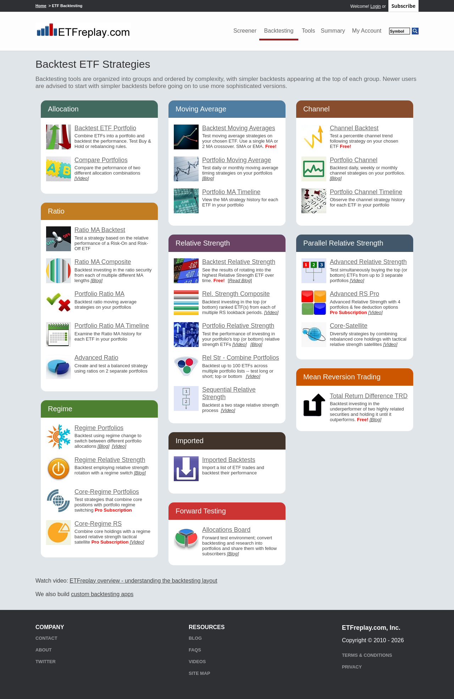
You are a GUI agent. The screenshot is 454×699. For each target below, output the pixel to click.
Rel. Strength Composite (236, 293)
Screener (244, 31)
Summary (333, 31)
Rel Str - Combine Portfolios (240, 357)
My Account (367, 31)
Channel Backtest (354, 128)
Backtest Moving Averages (238, 128)
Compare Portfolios (101, 160)
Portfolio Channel (353, 160)
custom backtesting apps (102, 594)
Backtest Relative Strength (238, 261)
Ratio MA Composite (102, 261)
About (43, 650)
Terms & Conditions (367, 655)
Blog (195, 638)
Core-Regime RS (98, 523)
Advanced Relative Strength (368, 261)
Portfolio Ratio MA (99, 293)
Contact (46, 638)
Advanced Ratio (96, 357)
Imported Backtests (228, 459)
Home (40, 6)
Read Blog (240, 280)
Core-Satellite (348, 325)
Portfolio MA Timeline (231, 192)
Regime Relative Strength (109, 459)
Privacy (352, 667)
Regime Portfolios (98, 427)
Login (375, 6)
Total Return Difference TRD (369, 396)
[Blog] (97, 280)
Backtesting (279, 31)
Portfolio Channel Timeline (366, 192)
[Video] (81, 178)
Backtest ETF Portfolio (105, 128)
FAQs (195, 650)
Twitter (45, 661)
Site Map (199, 673)
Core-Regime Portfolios (106, 491)
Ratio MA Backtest (99, 229)
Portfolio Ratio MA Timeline (111, 325)
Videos (197, 661)
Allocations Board (226, 529)
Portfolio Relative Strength (238, 325)
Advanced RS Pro (354, 293)
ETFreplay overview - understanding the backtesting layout (143, 581)
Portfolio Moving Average (236, 160)
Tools (308, 31)
